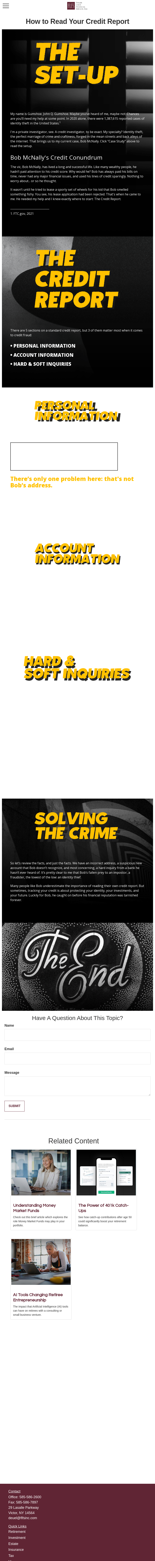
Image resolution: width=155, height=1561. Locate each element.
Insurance (16, 1550)
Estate (13, 1544)
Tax (11, 1556)
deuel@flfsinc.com (22, 1518)
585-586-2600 (30, 1497)
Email (9, 1049)
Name (9, 1025)
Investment (17, 1538)
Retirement (17, 1532)
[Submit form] (14, 1106)
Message (11, 1073)
